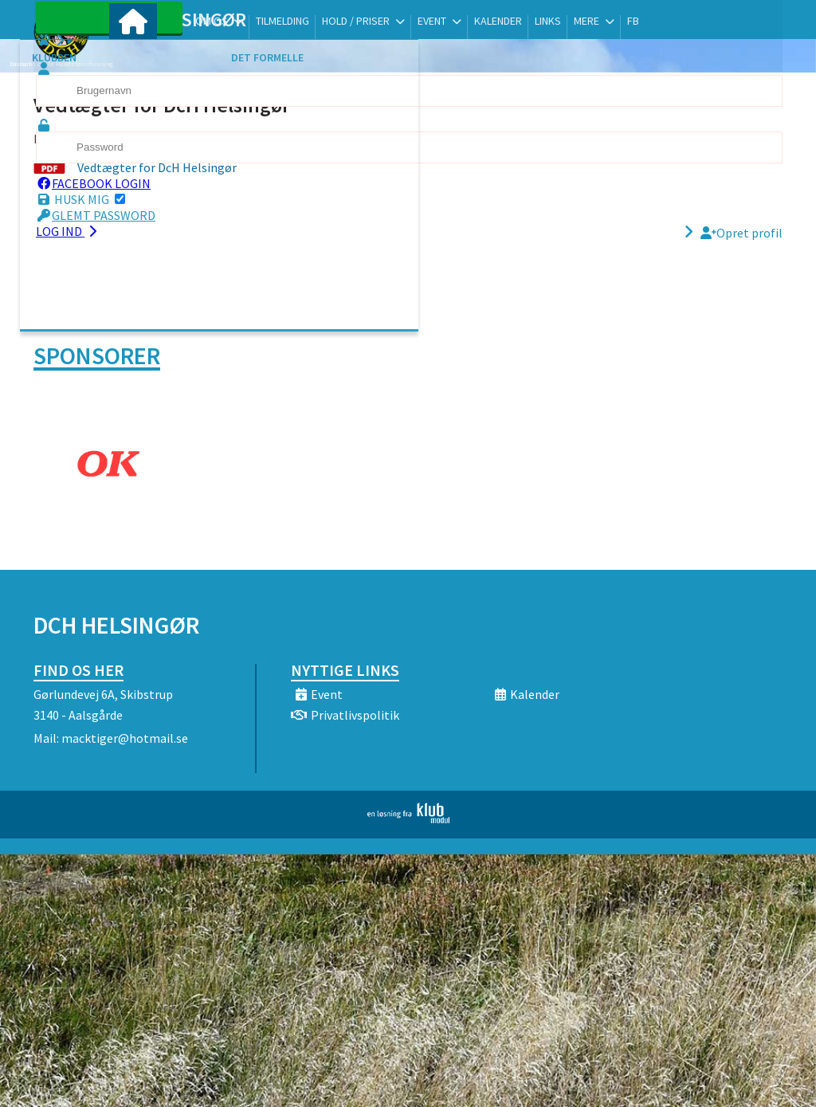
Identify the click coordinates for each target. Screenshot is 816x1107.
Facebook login (120, 200)
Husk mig (107, 216)
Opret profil (741, 249)
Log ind (95, 248)
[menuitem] (133, 54)
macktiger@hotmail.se (124, 738)
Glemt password (122, 232)
